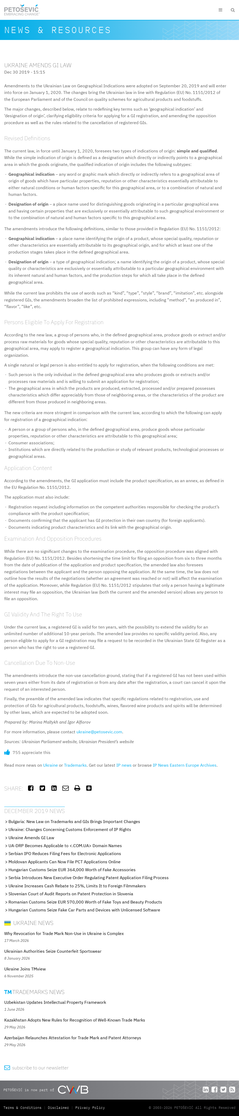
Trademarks (75, 765)
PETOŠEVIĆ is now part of (45, 1089)
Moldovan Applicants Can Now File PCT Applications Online (64, 861)
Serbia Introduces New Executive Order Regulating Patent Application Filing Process (88, 877)
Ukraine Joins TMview (25, 969)
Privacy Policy (90, 1107)
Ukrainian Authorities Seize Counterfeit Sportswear (53, 951)
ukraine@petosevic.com (99, 731)
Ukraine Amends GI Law (31, 837)
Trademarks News (34, 992)
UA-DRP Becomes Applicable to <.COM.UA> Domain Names (65, 845)
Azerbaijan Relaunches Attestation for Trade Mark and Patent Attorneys (72, 1037)
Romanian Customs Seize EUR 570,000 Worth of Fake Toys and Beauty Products (85, 902)
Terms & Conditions (23, 1107)
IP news (124, 765)
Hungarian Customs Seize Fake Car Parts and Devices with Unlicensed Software (84, 909)
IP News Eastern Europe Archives (185, 765)
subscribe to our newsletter (36, 1068)
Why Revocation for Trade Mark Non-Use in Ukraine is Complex (64, 933)
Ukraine (50, 765)
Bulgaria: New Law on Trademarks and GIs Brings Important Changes (74, 821)
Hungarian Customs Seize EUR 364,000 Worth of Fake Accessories (72, 869)
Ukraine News (28, 923)
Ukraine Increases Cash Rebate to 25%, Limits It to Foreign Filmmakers (77, 885)
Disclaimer (58, 1107)
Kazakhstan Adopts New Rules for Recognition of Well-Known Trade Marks (74, 1020)
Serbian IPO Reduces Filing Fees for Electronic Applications (64, 853)
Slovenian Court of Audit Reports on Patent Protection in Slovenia (70, 893)
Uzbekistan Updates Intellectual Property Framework (55, 1002)
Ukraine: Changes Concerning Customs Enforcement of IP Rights (69, 829)
